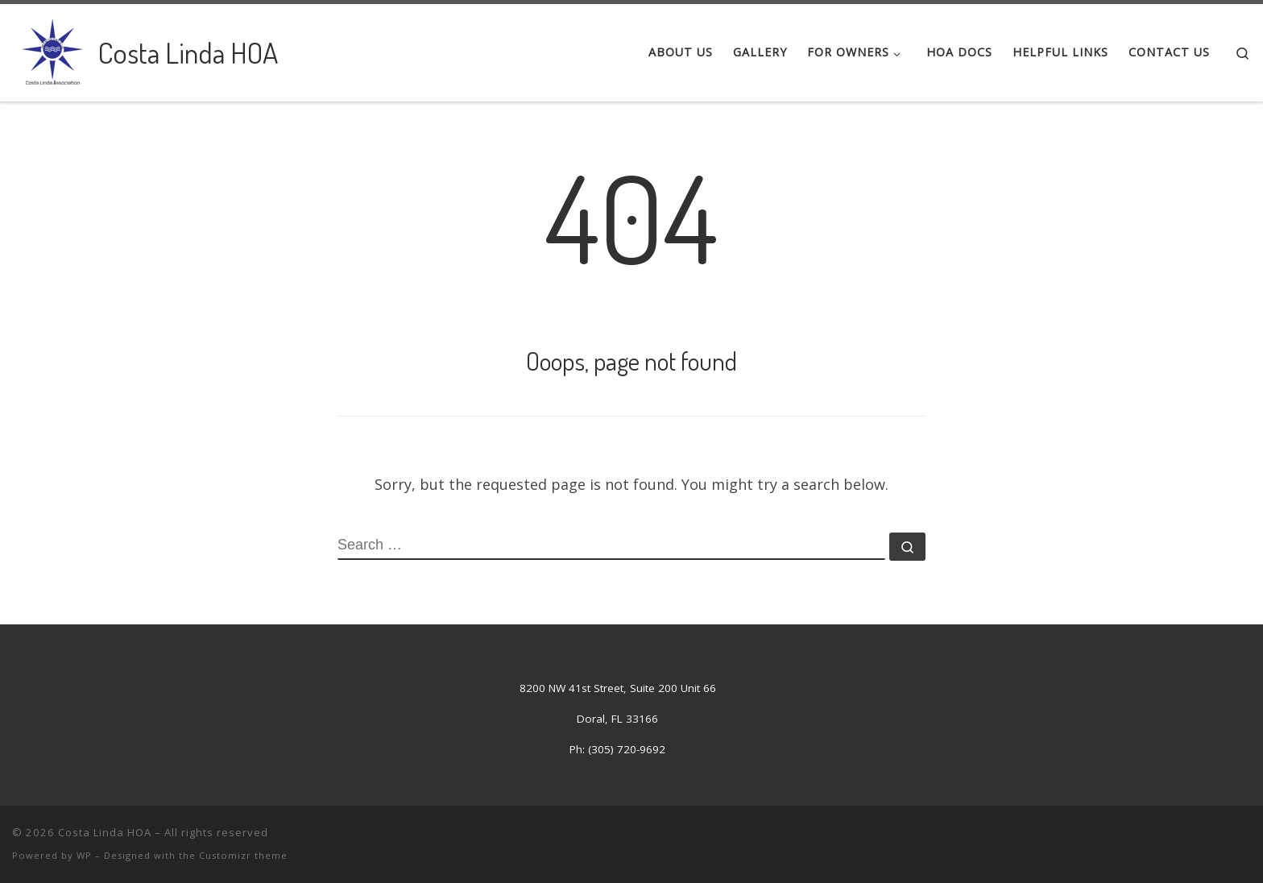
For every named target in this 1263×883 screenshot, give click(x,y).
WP (84, 855)
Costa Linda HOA (104, 832)
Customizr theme (243, 855)
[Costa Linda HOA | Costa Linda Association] (52, 48)
